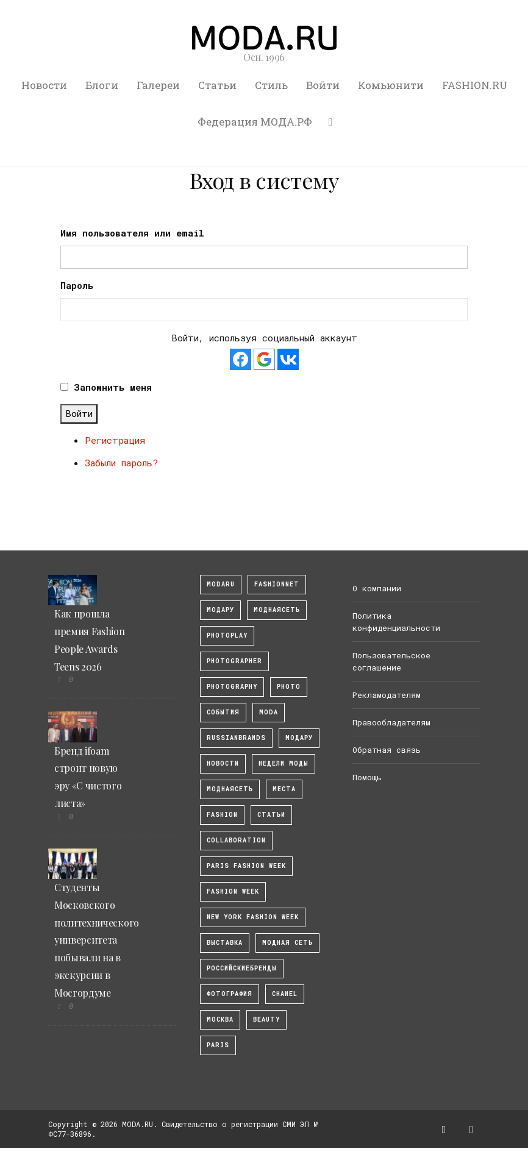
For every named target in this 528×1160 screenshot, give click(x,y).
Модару (299, 738)
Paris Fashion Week (246, 866)
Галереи (158, 85)
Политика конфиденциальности (396, 621)
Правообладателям (391, 722)
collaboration (236, 840)
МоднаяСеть (277, 610)
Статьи (217, 85)
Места (284, 789)
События (223, 712)
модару (220, 610)
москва (220, 1019)
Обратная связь (386, 749)
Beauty (266, 1019)
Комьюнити (391, 85)
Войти (323, 85)
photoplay (227, 635)
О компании (376, 588)
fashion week (233, 891)
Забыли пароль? (121, 463)
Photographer (234, 661)
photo (289, 687)
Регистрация (115, 440)
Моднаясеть (230, 789)
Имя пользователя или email (132, 233)
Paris (218, 1045)
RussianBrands (236, 738)
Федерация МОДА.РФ (255, 122)
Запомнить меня (113, 387)
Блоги (101, 85)
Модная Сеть (287, 943)
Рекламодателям (386, 694)
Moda (268, 712)
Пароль (76, 285)
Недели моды (284, 763)
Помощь (367, 777)
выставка (225, 943)
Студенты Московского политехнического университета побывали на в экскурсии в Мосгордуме (96, 940)
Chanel (285, 994)
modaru (221, 584)
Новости (44, 85)
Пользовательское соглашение (391, 661)
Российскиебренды (242, 968)
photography (232, 687)
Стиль (271, 85)
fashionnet (276, 584)
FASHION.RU (474, 85)
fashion (222, 815)
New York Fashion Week (253, 917)
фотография (229, 994)
